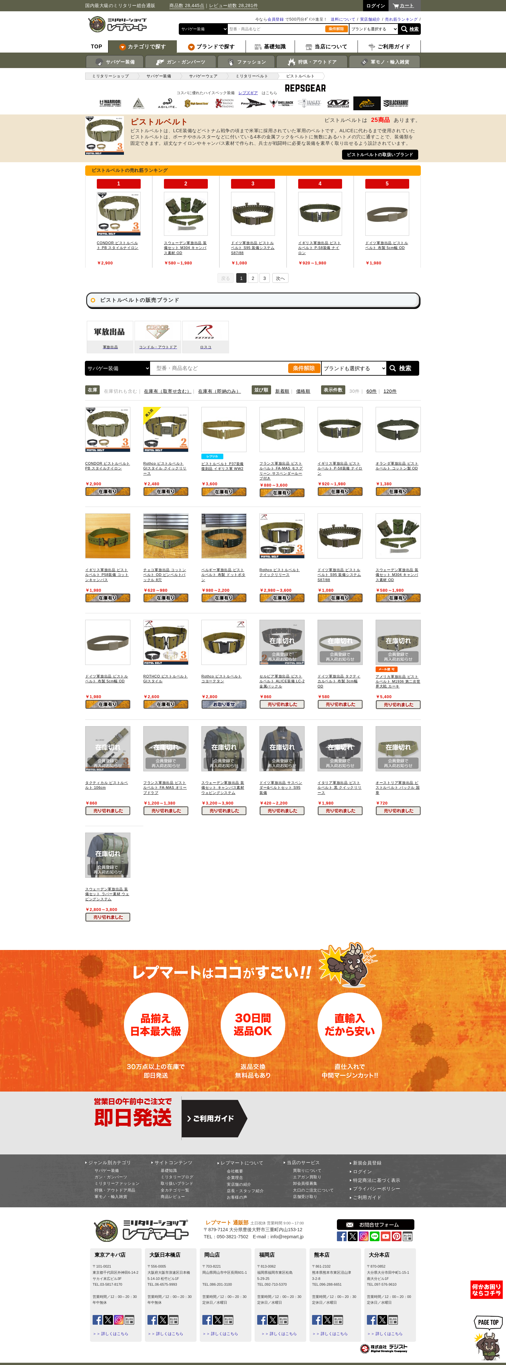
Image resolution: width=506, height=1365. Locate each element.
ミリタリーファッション (117, 1183)
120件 (390, 391)
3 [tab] (264, 278)
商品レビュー (173, 1196)
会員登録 (276, 19)
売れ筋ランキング (401, 19)
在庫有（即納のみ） (219, 391)
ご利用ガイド (367, 1197)
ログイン (362, 1171)
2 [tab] (253, 278)
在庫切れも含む (120, 391)
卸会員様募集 (305, 1183)
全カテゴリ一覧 (175, 1190)
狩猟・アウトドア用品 (115, 1190)
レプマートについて (242, 1162)
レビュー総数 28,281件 (233, 5)
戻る (225, 278)
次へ (280, 278)
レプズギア (248, 93)
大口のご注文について (313, 1190)
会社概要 (235, 1171)
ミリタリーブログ (177, 1177)
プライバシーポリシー (376, 1188)
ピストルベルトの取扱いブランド (380, 154)
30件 (354, 391)
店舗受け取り (305, 1196)
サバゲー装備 (115, 62)
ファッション (246, 62)
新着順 (282, 391)
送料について (343, 19)
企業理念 (235, 1177)
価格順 (303, 391)
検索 (414, 29)
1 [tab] (241, 278)
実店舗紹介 (370, 19)
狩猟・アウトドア (312, 62)
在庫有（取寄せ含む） (167, 391)
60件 (372, 391)
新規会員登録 (367, 1162)
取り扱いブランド (177, 1183)
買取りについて (307, 1170)
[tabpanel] (118, 222)
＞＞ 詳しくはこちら (110, 1334)
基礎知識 (169, 1170)
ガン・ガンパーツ (181, 62)
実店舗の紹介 (239, 1184)
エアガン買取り (307, 1177)
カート (407, 5)
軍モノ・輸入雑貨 (384, 62)
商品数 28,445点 (186, 5)
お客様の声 (237, 1197)
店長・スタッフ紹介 (245, 1191)
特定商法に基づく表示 (376, 1180)
